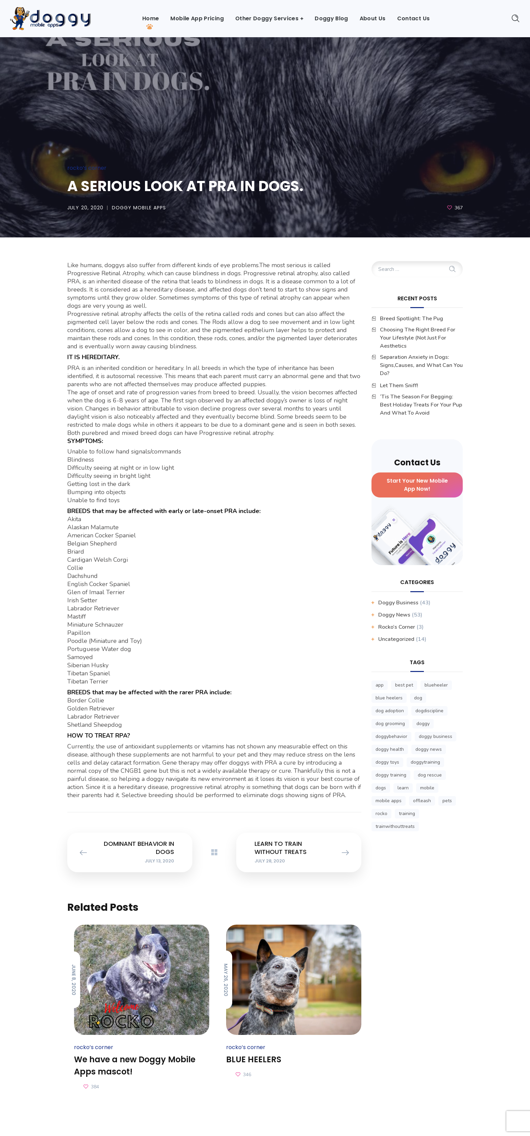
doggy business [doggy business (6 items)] (435, 736)
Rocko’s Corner (86, 168)
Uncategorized (396, 639)
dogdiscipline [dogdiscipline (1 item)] (429, 711)
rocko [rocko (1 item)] (381, 813)
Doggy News (394, 615)
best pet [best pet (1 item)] (404, 685)
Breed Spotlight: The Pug (411, 318)
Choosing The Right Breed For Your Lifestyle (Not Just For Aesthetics (417, 338)
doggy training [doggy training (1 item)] (391, 775)
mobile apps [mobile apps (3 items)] (389, 800)
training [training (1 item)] (407, 813)
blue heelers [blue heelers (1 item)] (389, 698)
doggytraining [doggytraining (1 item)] (425, 762)
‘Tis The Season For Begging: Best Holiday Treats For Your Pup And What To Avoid (421, 405)
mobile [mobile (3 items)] (427, 788)
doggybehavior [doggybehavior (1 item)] (391, 736)
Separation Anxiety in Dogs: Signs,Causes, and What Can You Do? (421, 365)
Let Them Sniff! (399, 385)
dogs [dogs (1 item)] (381, 788)
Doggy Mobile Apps (139, 207)
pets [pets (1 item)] (447, 800)
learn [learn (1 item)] (403, 788)
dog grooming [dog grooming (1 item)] (390, 723)
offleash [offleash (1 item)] (422, 800)
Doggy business (398, 602)
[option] (138, 1008)
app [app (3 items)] (380, 685)
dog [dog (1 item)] (418, 698)
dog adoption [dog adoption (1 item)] (390, 711)
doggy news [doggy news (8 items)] (428, 749)
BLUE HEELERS (253, 1059)
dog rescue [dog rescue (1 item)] (430, 775)
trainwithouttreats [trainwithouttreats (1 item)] (395, 826)
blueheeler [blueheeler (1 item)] (436, 685)
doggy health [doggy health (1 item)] (390, 749)
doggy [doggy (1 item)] (423, 723)
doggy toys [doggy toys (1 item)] (387, 762)
